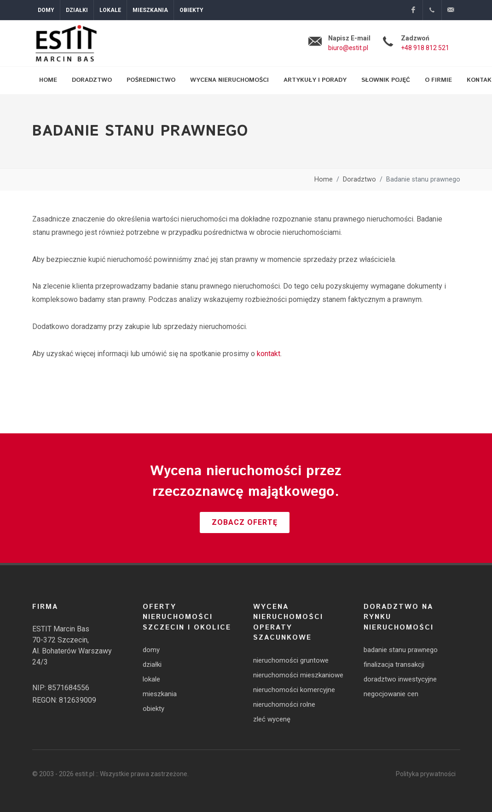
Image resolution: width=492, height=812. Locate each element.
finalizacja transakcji (394, 664)
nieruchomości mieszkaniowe (298, 675)
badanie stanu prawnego (401, 650)
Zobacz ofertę (245, 522)
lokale (151, 679)
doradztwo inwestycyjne (400, 679)
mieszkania (160, 694)
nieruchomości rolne (284, 704)
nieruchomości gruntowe (291, 660)
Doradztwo (359, 179)
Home (323, 179)
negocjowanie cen (391, 694)
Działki (77, 10)
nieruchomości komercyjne (294, 690)
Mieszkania (150, 10)
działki (152, 664)
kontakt (268, 353)
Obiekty (191, 10)
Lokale (110, 10)
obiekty (153, 708)
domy (151, 650)
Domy (46, 10)
